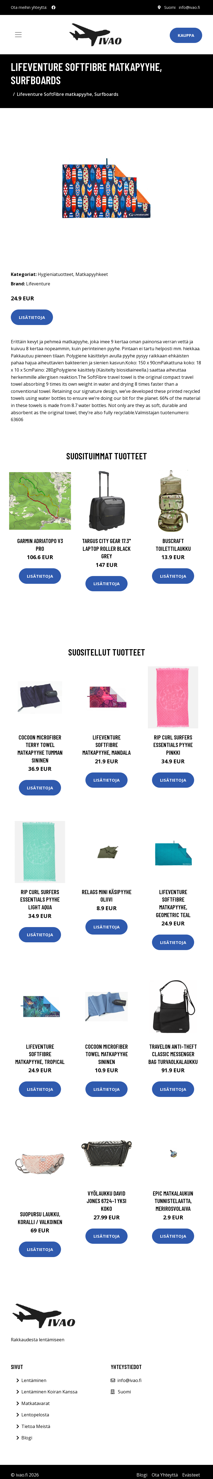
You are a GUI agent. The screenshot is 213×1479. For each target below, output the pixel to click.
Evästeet (191, 1475)
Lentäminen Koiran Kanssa (49, 1392)
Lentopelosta (35, 1415)
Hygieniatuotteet (55, 274)
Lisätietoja (32, 317)
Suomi (170, 7)
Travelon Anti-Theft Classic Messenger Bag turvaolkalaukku (173, 1054)
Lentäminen (33, 1380)
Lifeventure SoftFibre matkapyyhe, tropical (40, 1054)
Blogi (26, 1438)
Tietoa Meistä (35, 1426)
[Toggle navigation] (18, 34)
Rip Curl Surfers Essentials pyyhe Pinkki (173, 745)
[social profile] (53, 7)
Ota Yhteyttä (165, 1475)
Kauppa (186, 35)
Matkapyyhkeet (91, 274)
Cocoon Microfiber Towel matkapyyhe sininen (106, 1054)
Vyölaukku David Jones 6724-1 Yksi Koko (106, 1201)
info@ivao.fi (189, 7)
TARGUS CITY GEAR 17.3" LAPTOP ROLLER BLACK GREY (106, 548)
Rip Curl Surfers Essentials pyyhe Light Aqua (40, 899)
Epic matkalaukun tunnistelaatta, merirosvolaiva (173, 1201)
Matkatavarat (35, 1403)
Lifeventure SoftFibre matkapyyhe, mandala (106, 745)
